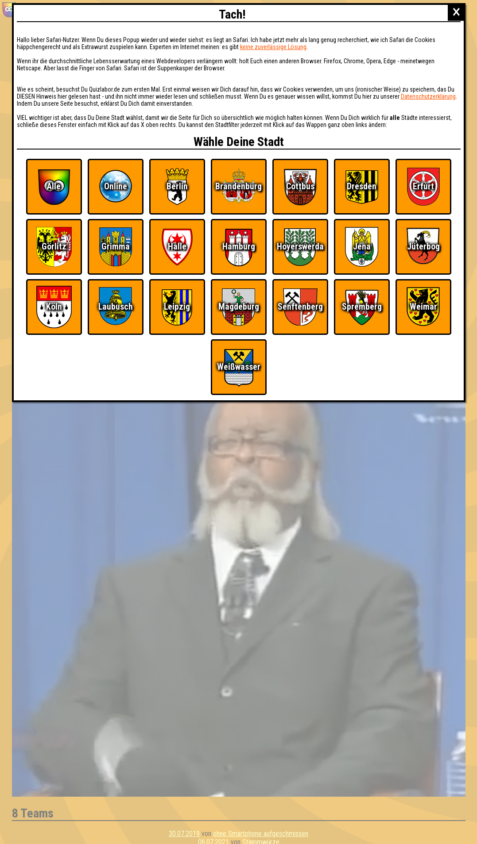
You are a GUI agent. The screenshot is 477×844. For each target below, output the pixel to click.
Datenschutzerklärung (428, 96)
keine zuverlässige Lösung (273, 46)
